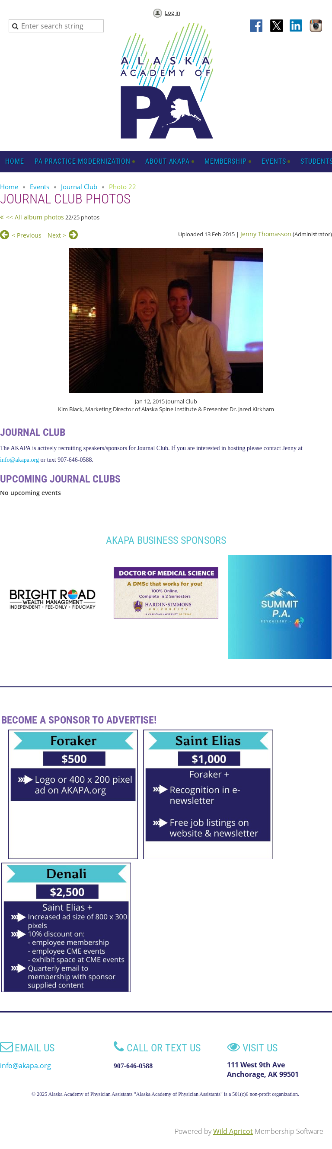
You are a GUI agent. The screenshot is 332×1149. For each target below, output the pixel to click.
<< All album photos (35, 217)
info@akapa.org (19, 460)
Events (39, 186)
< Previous (27, 235)
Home (9, 186)
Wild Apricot (233, 1131)
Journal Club (79, 186)
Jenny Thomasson (265, 234)
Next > (57, 235)
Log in (172, 12)
